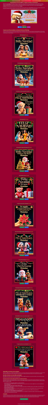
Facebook (19, 27)
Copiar (28, 27)
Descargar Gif (22, 58)
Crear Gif (26, 58)
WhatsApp (24, 27)
